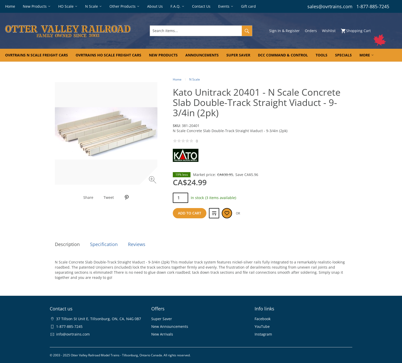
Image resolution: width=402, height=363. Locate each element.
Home (177, 79)
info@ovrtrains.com (73, 334)
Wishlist (329, 30)
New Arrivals (162, 334)
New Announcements (169, 326)
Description (67, 244)
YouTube (262, 326)
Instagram (263, 334)
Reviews (136, 244)
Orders (311, 30)
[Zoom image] (153, 180)
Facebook (262, 318)
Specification (104, 244)
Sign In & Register (284, 30)
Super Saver (161, 318)
